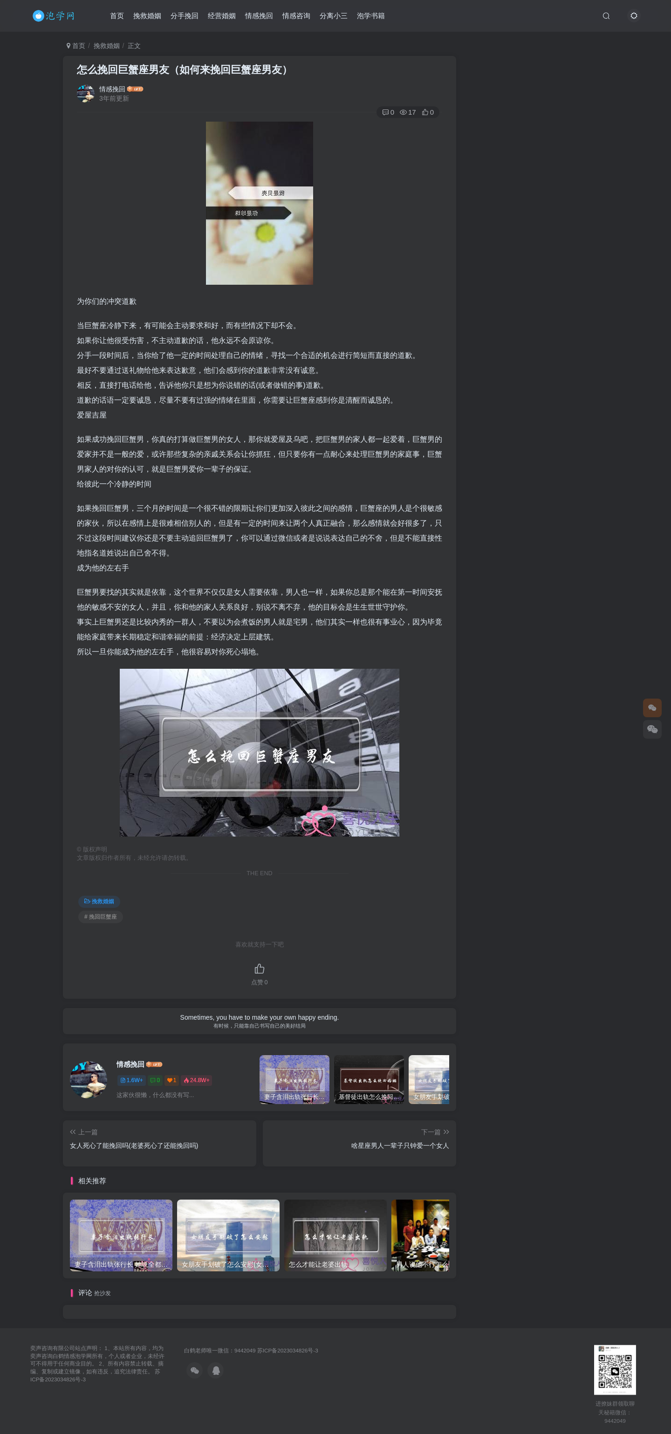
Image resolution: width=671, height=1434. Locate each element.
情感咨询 (296, 16)
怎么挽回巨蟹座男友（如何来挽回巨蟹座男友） (184, 69)
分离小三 (334, 16)
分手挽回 (185, 16)
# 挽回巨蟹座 (100, 916)
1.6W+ (131, 1080)
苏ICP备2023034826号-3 (287, 1350)
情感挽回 (259, 16)
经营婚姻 (222, 16)
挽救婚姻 (147, 16)
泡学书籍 (371, 16)
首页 (117, 16)
